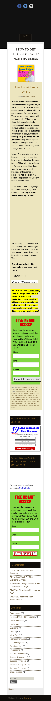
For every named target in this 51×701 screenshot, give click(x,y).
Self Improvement (17, 653)
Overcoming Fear (17, 642)
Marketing (22, 389)
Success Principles (18, 664)
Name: (16, 352)
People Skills (15, 646)
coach (24, 391)
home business (23, 393)
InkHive (27, 698)
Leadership (14, 624)
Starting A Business (18, 657)
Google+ (12, 689)
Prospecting (15, 650)
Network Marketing (31, 389)
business (18, 391)
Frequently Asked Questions (25, 387)
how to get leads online (18, 399)
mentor (21, 405)
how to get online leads (29, 401)
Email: (15, 361)
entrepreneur (30, 391)
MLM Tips (14, 635)
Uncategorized (16, 672)
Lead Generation (17, 620)
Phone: (16, 369)
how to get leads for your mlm (30, 397)
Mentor (13, 631)
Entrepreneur (15, 613)
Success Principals (18, 661)
